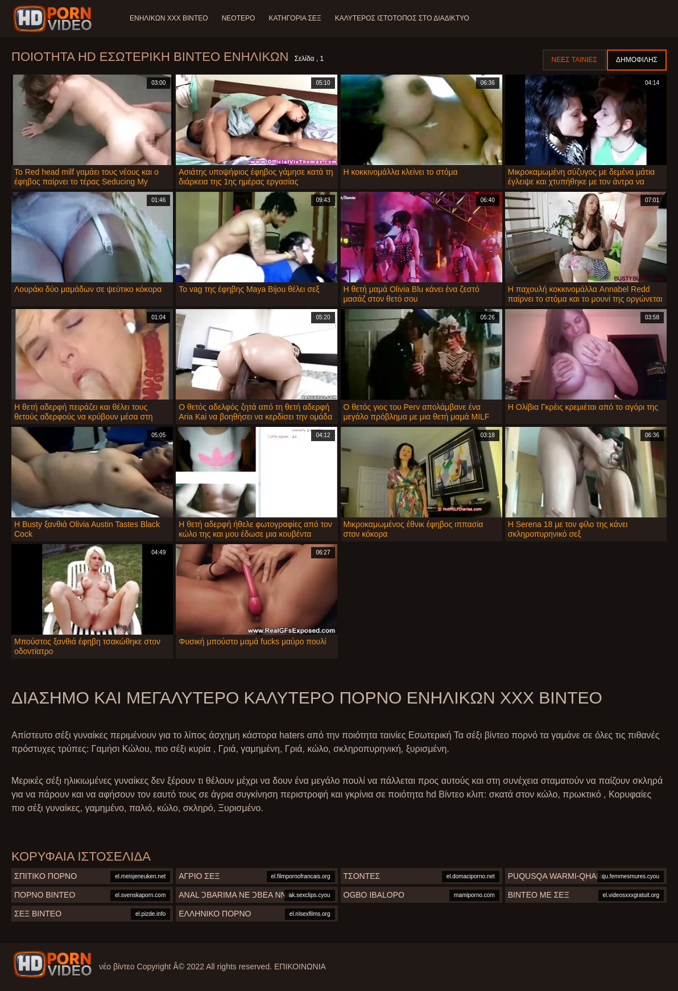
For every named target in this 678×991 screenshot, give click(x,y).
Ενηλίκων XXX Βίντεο (169, 18)
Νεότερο (238, 18)
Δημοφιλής (637, 60)
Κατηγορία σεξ (294, 18)
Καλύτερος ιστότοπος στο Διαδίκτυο (402, 18)
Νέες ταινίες (574, 60)
